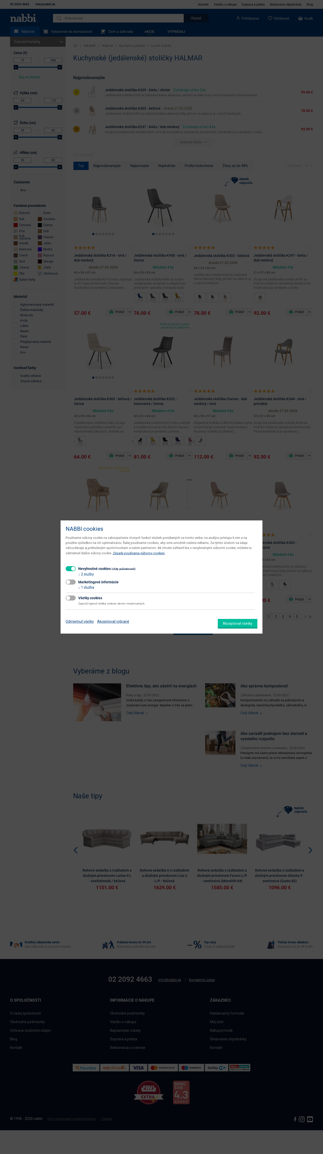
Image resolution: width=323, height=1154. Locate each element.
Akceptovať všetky (237, 623)
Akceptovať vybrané (113, 621)
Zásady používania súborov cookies (139, 553)
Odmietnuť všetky (80, 621)
